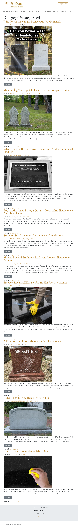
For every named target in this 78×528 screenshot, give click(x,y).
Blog (70, 11)
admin (25, 344)
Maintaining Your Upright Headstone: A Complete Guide (37, 90)
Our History (47, 11)
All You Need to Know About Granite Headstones (32, 341)
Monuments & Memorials (10, 11)
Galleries (63, 11)
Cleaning (30, 11)
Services (23, 11)
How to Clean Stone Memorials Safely (26, 451)
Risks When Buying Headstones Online (26, 398)
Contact (55, 11)
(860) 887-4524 (63, 4)
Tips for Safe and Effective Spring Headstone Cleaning (35, 282)
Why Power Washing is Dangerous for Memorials (32, 21)
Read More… (8, 84)
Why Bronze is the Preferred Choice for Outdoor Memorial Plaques (38, 150)
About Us (38, 11)
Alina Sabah (27, 25)
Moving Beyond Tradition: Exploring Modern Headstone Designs (37, 259)
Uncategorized (14, 88)
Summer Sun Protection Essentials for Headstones (33, 235)
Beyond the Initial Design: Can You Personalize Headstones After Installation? (38, 212)
